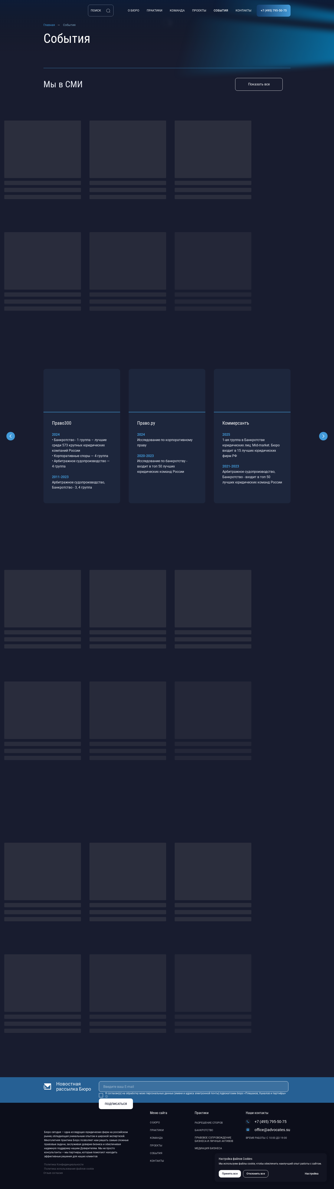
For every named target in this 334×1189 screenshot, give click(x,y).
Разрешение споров (209, 1122)
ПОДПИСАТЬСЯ (116, 1104)
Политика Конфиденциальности (64, 1164)
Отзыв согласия (53, 1173)
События (156, 1153)
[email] (193, 1086)
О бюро (155, 1122)
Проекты (156, 1145)
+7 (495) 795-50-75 (270, 1121)
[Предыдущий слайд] (10, 436)
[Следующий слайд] (323, 436)
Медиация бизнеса (208, 1148)
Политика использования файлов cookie (69, 1168)
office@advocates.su (272, 1129)
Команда (156, 1137)
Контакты (157, 1160)
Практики (157, 1130)
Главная (49, 25)
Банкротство (204, 1130)
